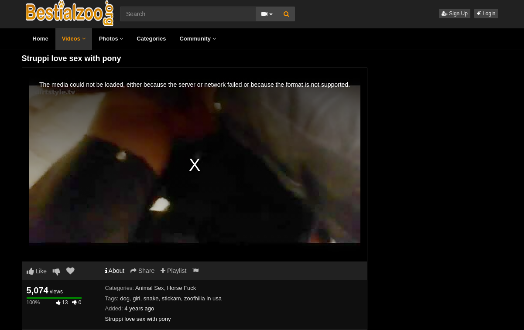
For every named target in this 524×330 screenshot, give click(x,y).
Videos (74, 38)
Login (486, 13)
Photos (111, 38)
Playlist (173, 270)
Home (40, 38)
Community (198, 38)
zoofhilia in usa (203, 298)
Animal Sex (149, 288)
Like (37, 271)
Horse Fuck (181, 288)
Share (142, 270)
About (115, 270)
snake (151, 298)
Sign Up (455, 13)
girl (136, 298)
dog (125, 298)
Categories (151, 38)
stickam (171, 298)
